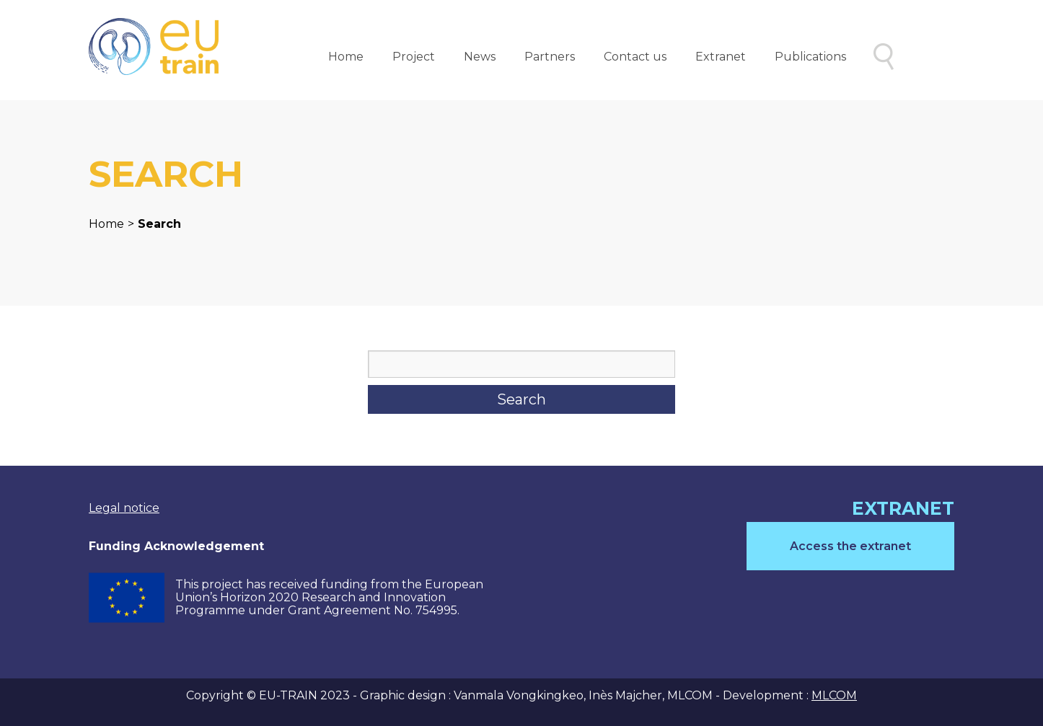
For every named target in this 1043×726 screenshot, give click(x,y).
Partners (549, 56)
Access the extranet (850, 546)
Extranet (720, 56)
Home (346, 56)
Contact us (635, 56)
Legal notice (124, 508)
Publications (810, 56)
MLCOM (834, 695)
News (480, 56)
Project (413, 56)
